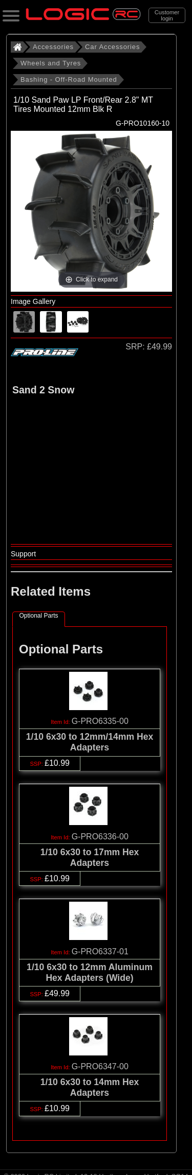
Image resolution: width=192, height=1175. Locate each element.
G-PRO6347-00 (100, 1066)
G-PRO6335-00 (100, 721)
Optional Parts (38, 615)
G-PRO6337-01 (100, 951)
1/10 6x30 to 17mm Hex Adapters (89, 857)
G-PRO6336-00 (100, 836)
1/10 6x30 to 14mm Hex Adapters (89, 1087)
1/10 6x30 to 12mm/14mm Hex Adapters (89, 742)
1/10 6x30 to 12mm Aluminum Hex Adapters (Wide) (90, 972)
